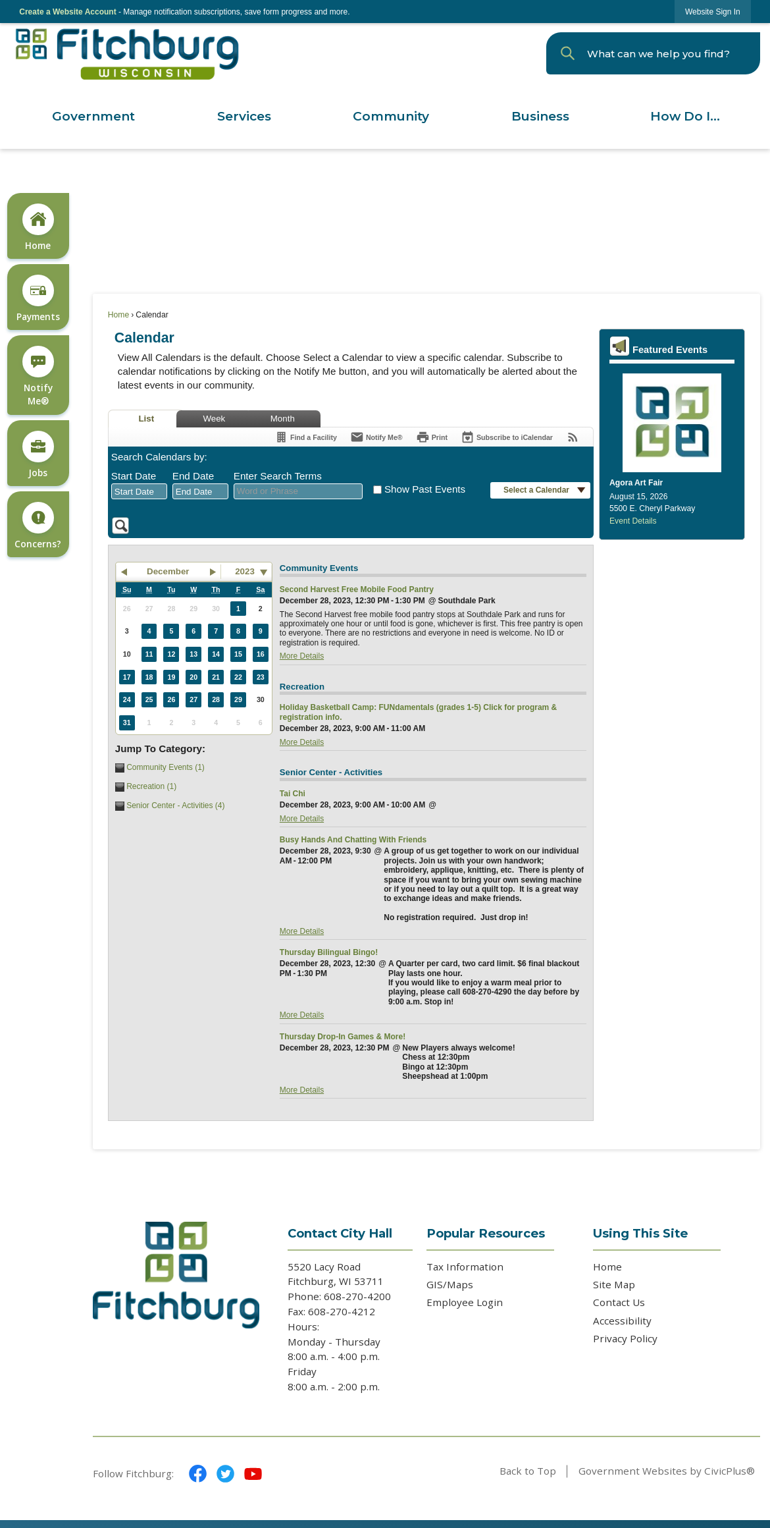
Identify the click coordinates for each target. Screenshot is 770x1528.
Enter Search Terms (278, 475)
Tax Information (464, 1266)
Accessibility (622, 1320)
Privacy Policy (625, 1338)
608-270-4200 (359, 1296)
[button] (567, 53)
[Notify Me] (376, 437)
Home (118, 314)
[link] (713, 11)
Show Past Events (424, 489)
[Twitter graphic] (225, 1474)
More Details (302, 656)
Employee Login (464, 1302)
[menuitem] (93, 117)
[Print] (432, 437)
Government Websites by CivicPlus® (666, 1470)
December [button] (168, 571)
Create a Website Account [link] (67, 11)
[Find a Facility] (305, 437)
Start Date (133, 475)
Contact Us (619, 1302)
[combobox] (139, 491)
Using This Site (640, 1233)
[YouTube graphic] (253, 1474)
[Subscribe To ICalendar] (507, 437)
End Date (193, 475)
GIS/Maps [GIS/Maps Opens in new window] (449, 1284)
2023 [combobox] (245, 571)
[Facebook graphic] (198, 1474)
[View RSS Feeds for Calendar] (573, 437)
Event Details (633, 521)
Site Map (614, 1284)
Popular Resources (485, 1233)
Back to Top (528, 1470)
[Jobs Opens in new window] (37, 453)
